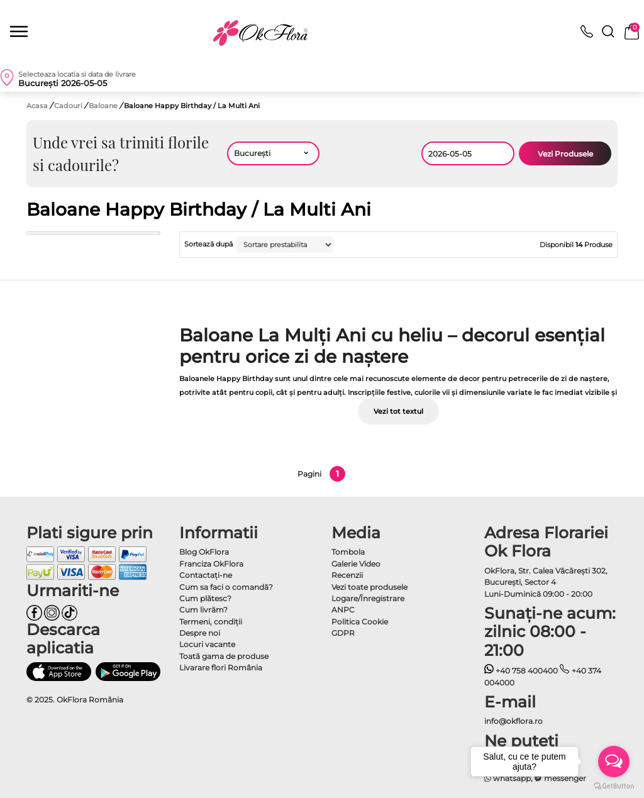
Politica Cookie (359, 621)
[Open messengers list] (614, 761)
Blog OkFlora (204, 552)
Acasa (37, 105)
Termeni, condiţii (210, 621)
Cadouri (69, 105)
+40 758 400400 (521, 670)
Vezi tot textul (398, 411)
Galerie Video (355, 563)
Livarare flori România (220, 667)
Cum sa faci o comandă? (226, 587)
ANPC (343, 609)
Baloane (104, 105)
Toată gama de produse (224, 656)
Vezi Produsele (565, 153)
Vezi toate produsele (369, 587)
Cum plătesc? (205, 598)
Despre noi (199, 633)
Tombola (348, 552)
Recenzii (347, 575)
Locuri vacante (207, 644)
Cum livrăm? (203, 609)
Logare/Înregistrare (367, 598)
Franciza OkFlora (211, 563)
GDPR (343, 633)
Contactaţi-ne (205, 575)
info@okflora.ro (513, 721)
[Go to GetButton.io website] (614, 785)
